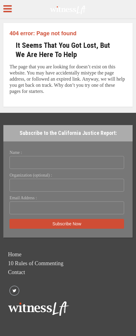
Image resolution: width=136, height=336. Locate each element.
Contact (16, 272)
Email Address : (23, 198)
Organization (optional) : (30, 175)
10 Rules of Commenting (36, 263)
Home (14, 254)
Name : (15, 152)
